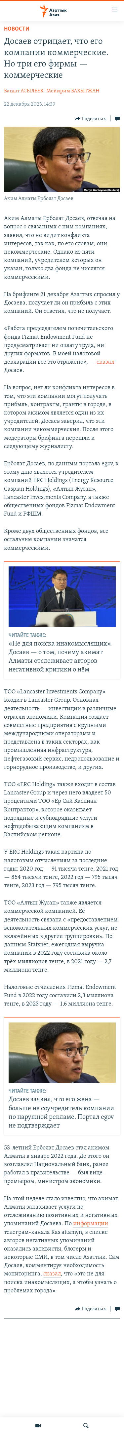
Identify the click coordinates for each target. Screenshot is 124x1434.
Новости (16, 29)
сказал (105, 362)
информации (90, 1224)
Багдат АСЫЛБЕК (24, 91)
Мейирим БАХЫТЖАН (73, 91)
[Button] (91, 118)
